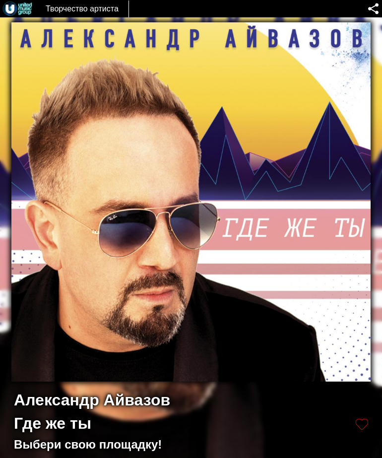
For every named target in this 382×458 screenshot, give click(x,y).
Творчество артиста (82, 8)
